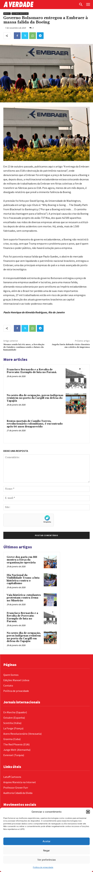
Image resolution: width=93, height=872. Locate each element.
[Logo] (40, 4)
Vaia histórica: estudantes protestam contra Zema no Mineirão (24, 597)
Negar (46, 850)
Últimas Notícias (20, 13)
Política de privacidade (43, 867)
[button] (88, 811)
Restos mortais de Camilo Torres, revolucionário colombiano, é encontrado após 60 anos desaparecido (35, 424)
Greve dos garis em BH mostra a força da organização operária (22, 560)
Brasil (7, 13)
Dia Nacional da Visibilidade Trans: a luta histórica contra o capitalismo (23, 579)
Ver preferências (46, 859)
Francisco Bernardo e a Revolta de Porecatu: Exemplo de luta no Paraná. (32, 371)
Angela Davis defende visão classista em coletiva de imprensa (71, 345)
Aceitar (46, 841)
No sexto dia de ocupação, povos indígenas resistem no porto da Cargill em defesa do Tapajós (35, 398)
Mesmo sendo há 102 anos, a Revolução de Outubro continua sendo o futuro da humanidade (23, 347)
